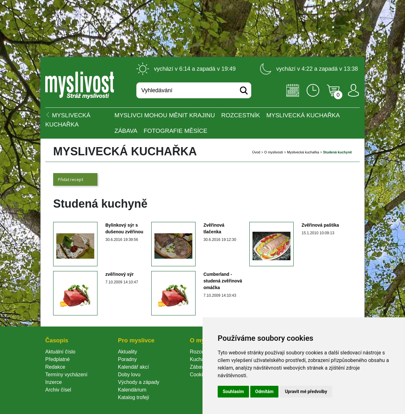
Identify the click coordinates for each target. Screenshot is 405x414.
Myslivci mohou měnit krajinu (165, 115)
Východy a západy (138, 382)
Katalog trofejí (133, 397)
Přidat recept (70, 179)
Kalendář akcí (133, 367)
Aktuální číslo (60, 351)
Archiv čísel (58, 389)
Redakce (55, 367)
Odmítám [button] (264, 391)
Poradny (127, 359)
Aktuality (127, 351)
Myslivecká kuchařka (303, 115)
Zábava (126, 130)
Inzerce (53, 382)
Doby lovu (129, 374)
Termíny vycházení (66, 374)
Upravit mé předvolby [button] (306, 391)
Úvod (256, 152)
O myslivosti (273, 152)
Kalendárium (132, 389)
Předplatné (57, 359)
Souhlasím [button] (233, 391)
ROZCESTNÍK (240, 115)
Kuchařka (200, 359)
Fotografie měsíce (175, 130)
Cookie (199, 374)
